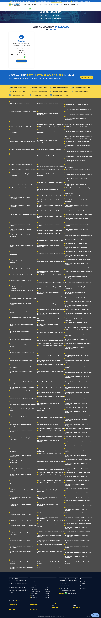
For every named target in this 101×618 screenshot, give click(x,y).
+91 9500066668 (19, 1)
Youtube (83, 588)
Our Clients (34, 589)
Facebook (83, 578)
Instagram (83, 581)
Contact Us (86, 77)
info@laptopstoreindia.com (83, 1)
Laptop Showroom (44, 6)
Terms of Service (35, 591)
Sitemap (47, 597)
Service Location (49, 15)
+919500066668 (70, 593)
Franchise (33, 587)
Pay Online (47, 593)
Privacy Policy (34, 593)
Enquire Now (21, 61)
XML (92, 616)
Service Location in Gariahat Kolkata (51, 18)
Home (25, 6)
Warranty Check (35, 585)
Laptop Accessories (69, 6)
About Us (47, 579)
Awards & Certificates (50, 585)
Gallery (46, 589)
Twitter (82, 583)
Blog (32, 595)
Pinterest (83, 585)
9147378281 (21, 52)
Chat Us (20, 57)
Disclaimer (47, 591)
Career (46, 587)
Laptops (47, 595)
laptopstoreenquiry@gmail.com (22, 54)
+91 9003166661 (65, 588)
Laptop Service (32, 6)
